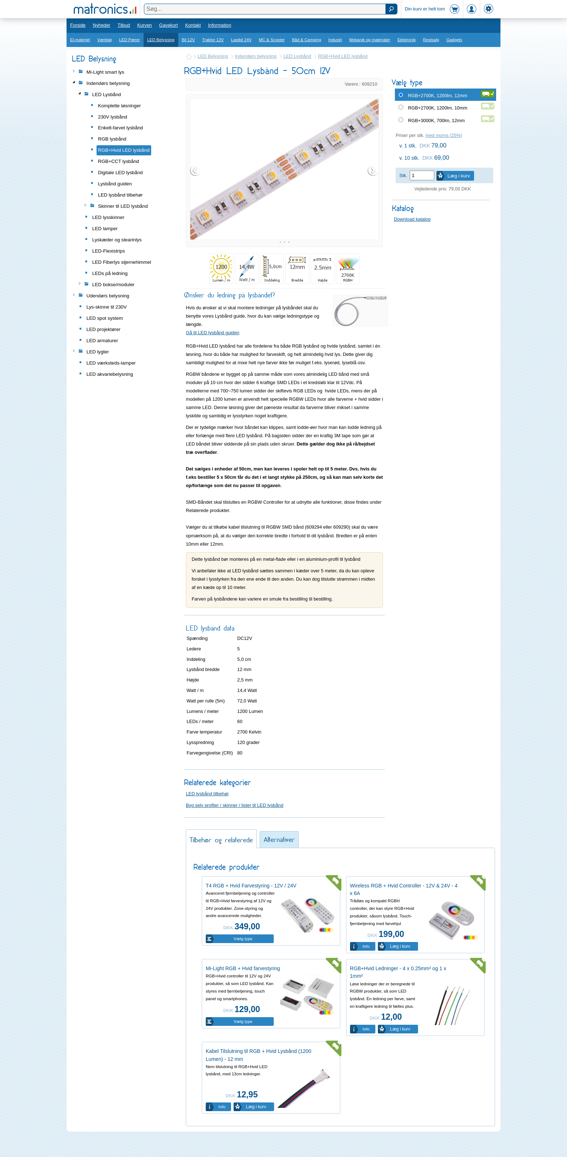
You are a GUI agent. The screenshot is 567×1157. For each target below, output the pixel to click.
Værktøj (104, 40)
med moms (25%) (444, 135)
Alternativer (279, 857)
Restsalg (431, 40)
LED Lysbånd (297, 56)
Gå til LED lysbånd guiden (212, 350)
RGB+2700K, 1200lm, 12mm (437, 95)
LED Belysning (161, 40)
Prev (195, 179)
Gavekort (168, 25)
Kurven (144, 25)
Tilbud (124, 25)
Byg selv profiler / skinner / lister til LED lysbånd (235, 823)
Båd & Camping (306, 40)
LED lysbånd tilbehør (207, 811)
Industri (335, 40)
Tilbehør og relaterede (221, 858)
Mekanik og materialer (369, 40)
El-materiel (80, 40)
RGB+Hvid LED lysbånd (342, 56)
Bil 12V (188, 40)
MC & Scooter (272, 40)
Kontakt (193, 25)
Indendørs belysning (256, 56)
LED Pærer (129, 40)
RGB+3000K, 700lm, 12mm (436, 120)
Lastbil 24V (241, 40)
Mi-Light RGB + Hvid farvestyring (243, 986)
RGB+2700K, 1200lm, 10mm (437, 108)
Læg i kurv (458, 176)
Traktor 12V (213, 40)
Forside (78, 25)
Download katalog (412, 219)
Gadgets (454, 40)
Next (373, 179)
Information (219, 25)
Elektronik (406, 40)
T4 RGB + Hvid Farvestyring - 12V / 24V (251, 904)
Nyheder (101, 25)
